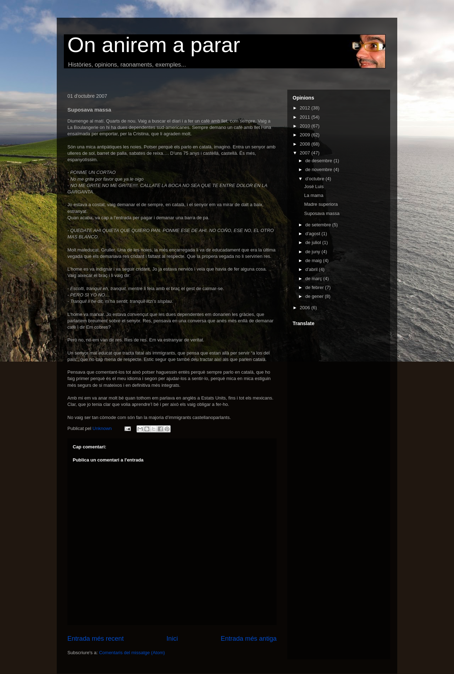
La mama (313, 195)
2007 (305, 152)
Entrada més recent (95, 638)
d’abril (312, 269)
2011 (305, 117)
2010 (305, 126)
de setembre (318, 224)
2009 (305, 134)
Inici (172, 638)
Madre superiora (321, 204)
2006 (305, 307)
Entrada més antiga (249, 638)
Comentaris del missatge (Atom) (132, 652)
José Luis (313, 186)
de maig (314, 260)
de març (314, 278)
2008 (305, 144)
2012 (305, 108)
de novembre (319, 169)
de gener (315, 296)
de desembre (319, 160)
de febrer (315, 287)
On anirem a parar (153, 45)
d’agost (313, 233)
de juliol (313, 242)
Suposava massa (321, 213)
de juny (313, 251)
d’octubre (315, 178)
